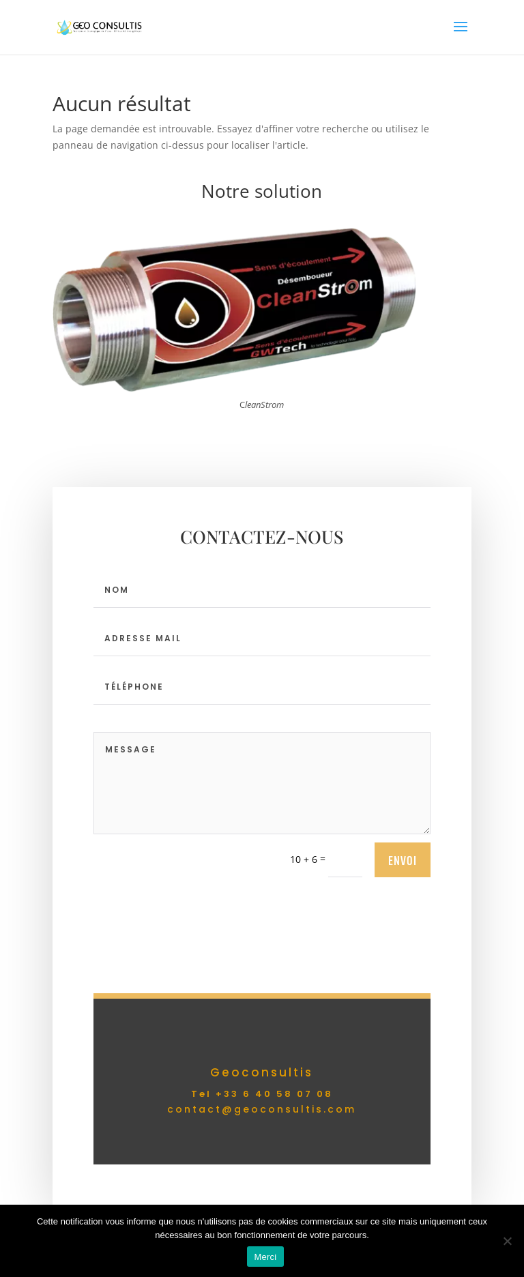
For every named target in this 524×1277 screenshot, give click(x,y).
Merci (265, 1257)
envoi (402, 860)
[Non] (507, 1241)
